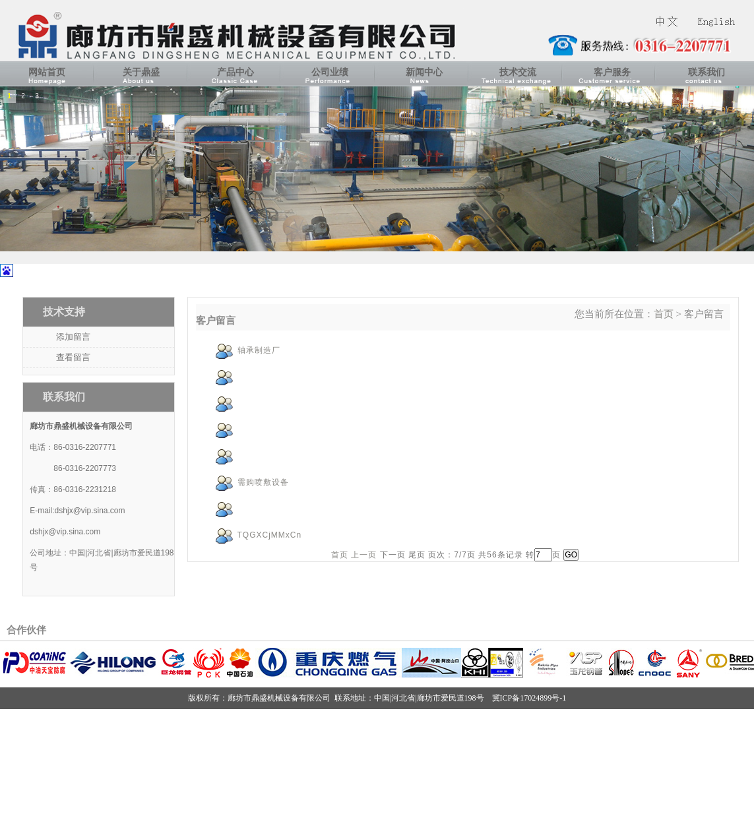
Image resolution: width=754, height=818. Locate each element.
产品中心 (235, 72)
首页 (664, 314)
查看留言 (73, 357)
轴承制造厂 (258, 350)
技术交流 (517, 72)
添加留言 (73, 337)
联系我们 (706, 72)
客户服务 (612, 72)
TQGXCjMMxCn (269, 535)
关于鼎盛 (141, 72)
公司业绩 (329, 72)
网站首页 (46, 72)
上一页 (364, 554)
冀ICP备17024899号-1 (529, 698)
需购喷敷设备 (263, 482)
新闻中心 (424, 72)
